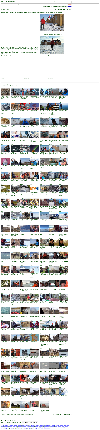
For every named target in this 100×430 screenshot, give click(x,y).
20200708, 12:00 (15, 152)
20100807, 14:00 (44, 370)
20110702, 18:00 (53, 356)
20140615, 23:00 (15, 246)
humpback (22, 234)
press (18, 427)
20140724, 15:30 (24, 206)
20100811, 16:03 (34, 370)
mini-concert (43, 207)
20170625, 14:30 (44, 179)
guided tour (13, 371)
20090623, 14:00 (24, 395)
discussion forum (34, 112)
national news (23, 410)
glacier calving (43, 126)
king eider (13, 247)
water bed (13, 289)
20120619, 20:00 (53, 328)
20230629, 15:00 (63, 96)
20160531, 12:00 (53, 192)
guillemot (59, 426)
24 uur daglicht (43, 329)
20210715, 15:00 (44, 125)
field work (51, 234)
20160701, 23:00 (34, 192)
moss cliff (32, 383)
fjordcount (20, 426)
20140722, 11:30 (53, 206)
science (41, 238)
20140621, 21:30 (34, 233)
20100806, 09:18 (53, 370)
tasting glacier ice (5, 180)
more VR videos (5, 140)
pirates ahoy (4, 194)
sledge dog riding (24, 302)
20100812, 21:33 (24, 370)
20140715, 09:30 (15, 219)
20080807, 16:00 (44, 395)
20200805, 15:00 (53, 139)
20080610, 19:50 (34, 409)
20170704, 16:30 (24, 179)
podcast (2, 427)
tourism (11, 428)
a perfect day (62, 112)
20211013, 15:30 (44, 110)
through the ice (53, 97)
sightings (23, 414)
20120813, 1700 (34, 288)
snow (49, 427)
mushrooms (62, 371)
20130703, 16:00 (24, 260)
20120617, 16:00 (63, 328)
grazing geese (23, 371)
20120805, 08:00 (34, 301)
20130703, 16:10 (15, 260)
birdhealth (53, 425)
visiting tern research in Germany (32, 276)
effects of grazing (5, 289)
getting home (23, 180)
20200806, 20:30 (44, 139)
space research (58, 427)
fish (16, 426)
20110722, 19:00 (15, 356)
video (26, 428)
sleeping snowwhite (61, 317)
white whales (14, 153)
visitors (29, 428)
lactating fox (4, 396)
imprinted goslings (44, 396)
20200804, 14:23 (63, 139)
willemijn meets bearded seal (24, 290)
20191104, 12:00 (5, 165)
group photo (33, 410)
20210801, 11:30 (5, 125)
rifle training (42, 316)
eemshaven (6, 426)
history (63, 426)
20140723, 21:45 (44, 206)
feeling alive (62, 247)
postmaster (15, 427)
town (14, 428)
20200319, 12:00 (34, 152)
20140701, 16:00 (15, 233)
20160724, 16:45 (5, 192)
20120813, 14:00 (44, 288)
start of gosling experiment (14, 235)
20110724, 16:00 (53, 341)
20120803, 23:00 (44, 301)
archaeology (11, 425)
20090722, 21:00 (15, 382)
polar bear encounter (32, 127)
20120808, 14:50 (63, 288)
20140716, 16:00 (5, 219)
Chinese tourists (34, 180)
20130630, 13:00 (44, 260)
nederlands (31, 414)
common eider (66, 425)
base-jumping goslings (43, 248)
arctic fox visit (14, 261)
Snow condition (53, 194)
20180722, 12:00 (44, 165)
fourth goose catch (63, 140)
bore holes (42, 383)
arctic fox (15, 425)
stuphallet (13, 343)
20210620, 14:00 (5, 139)
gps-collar (52, 426)
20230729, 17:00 (44, 96)
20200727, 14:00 (5, 152)
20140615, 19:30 (5, 246)
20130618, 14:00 (5, 273)
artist (29, 425)
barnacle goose (48, 425)
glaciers (36, 426)
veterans (23, 428)
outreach (32, 343)
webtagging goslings (62, 98)
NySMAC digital (24, 153)
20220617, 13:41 (5, 110)
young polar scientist (47, 428)
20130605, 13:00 (24, 273)
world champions (15, 274)
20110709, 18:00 (34, 356)
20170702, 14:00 (34, 179)
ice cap (2, 302)
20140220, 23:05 (34, 246)
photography (14, 410)
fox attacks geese (24, 126)
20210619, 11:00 (15, 139)
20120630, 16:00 (15, 328)
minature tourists (24, 343)
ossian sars (52, 343)
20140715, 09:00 (34, 219)
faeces (14, 426)
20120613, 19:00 (34, 341)
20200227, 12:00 (44, 152)
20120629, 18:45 (24, 328)
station (15, 414)
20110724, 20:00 (63, 341)
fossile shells (33, 371)
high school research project (53, 208)
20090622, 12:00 (34, 395)
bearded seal (4, 126)
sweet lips (51, 357)
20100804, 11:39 (5, 382)
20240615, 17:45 (15, 96)
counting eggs (33, 396)
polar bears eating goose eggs (53, 275)
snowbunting (53, 427)
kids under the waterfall (14, 194)
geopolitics (32, 426)
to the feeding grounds (33, 221)
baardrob (22, 329)
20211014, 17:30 (34, 110)
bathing (22, 220)
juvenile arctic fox (63, 302)
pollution (10, 427)
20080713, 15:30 (5, 409)
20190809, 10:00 (24, 165)
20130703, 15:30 (34, 260)
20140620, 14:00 (53, 233)
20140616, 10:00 (63, 233)
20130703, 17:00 (5, 260)
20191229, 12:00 (63, 152)
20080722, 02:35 (53, 395)
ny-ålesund (19, 414)
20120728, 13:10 (63, 301)
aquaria (6, 425)
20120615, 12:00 (24, 341)
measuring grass (24, 383)
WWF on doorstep (63, 261)
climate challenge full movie (44, 154)
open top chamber (15, 396)
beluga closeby (14, 316)
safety (38, 427)
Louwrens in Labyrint (23, 262)
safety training (4, 274)
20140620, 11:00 (44, 233)
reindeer (26, 427)
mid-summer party (34, 234)
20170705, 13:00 (15, 179)
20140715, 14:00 (44, 219)
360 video (22, 140)
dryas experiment (63, 207)
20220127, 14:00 (24, 110)
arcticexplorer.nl (25, 425)
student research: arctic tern (63, 235)
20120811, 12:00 (53, 288)
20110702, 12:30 (63, 356)
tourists (41, 357)
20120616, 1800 (14, 341)
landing (2, 261)
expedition (10, 426)
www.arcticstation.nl (8, 2)
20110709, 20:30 (24, 356)
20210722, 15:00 (15, 125)
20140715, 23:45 (63, 219)
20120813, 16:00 (24, 288)
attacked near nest (15, 97)
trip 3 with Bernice (63, 167)
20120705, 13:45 (63, 315)
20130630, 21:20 (53, 260)
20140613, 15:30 (24, 246)
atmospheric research (35, 425)
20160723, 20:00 (15, 192)
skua (46, 427)
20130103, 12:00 (53, 273)
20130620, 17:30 (63, 260)
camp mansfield (34, 261)
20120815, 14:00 (5, 288)
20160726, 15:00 (63, 179)
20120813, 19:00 (15, 288)
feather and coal (34, 302)
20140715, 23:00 (53, 219)
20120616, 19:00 (5, 341)
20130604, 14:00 (34, 273)
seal (44, 427)
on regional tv (33, 194)
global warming (46, 426)
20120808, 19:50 (15, 301)
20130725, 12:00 (44, 246)
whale (41, 234)
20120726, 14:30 (24, 315)
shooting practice (44, 274)
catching (57, 425)
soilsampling (4, 343)
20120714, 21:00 (44, 315)
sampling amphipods (61, 330)
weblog (2, 88)
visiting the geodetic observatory (52, 113)
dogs (2, 426)
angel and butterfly (53, 289)
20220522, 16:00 (15, 110)
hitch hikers (32, 329)
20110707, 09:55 (44, 356)
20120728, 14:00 (5, 315)
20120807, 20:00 (24, 301)
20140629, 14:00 (24, 233)
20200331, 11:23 (24, 152)
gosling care (4, 410)
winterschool (23, 112)
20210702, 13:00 (63, 125)
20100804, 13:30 (63, 370)
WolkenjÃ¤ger (14, 167)
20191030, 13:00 (15, 165)
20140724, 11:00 (15, 206)
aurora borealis (33, 153)
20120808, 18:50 (5, 301)
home (2, 414)
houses (66, 426)
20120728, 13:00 (53, 301)
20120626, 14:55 (34, 328)
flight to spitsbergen (33, 141)
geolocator (24, 426)
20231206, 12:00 (34, 96)
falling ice (13, 126)
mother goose (33, 247)
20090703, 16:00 (34, 382)
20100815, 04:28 (15, 370)
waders (33, 428)
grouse (56, 426)
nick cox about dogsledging (23, 358)
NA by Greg (62, 153)
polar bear (6, 427)
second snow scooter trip (23, 248)
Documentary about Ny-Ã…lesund (23, 98)
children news (62, 274)
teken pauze (4, 329)
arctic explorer (14, 140)
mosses (3, 383)
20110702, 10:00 (5, 370)
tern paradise (62, 180)
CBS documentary (34, 97)
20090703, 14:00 (44, 382)
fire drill (2, 357)
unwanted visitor (53, 180)
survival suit (62, 289)
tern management (5, 207)
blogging (42, 167)
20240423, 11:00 (24, 96)
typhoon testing (43, 194)
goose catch (52, 371)
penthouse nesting (5, 220)
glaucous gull (41, 426)
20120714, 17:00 (53, 315)
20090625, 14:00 (63, 382)
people (12, 414)
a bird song (13, 207)
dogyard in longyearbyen (43, 112)
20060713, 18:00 (44, 409)
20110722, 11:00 (5, 356)
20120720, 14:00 (34, 315)
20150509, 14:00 (5, 206)
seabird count (4, 153)
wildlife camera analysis (14, 112)
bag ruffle (42, 302)
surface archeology (54, 220)
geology (28, 426)
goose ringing (43, 97)
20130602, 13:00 (44, 273)
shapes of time (52, 167)
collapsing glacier (34, 289)
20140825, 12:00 (63, 192)
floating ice (3, 316)
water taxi (13, 220)
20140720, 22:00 (63, 206)
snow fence (52, 316)
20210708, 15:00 (53, 125)
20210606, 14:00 (34, 139)
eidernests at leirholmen (62, 384)
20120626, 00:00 (44, 328)
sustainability (3, 428)
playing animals (53, 396)
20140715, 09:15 (24, 219)
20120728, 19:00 (15, 315)
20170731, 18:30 (5, 179)
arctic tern (61, 396)
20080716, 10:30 (63, 395)
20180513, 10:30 (53, 165)
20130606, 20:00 (15, 273)
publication (22, 427)
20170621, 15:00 (53, 179)
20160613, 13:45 (44, 192)
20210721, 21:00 (24, 125)
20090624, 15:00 (15, 395)
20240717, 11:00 (5, 96)
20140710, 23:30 (5, 233)
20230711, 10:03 (53, 96)
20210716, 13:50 (34, 125)
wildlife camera (40, 428)
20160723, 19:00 (24, 192)
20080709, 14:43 (15, 409)
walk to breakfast (5, 371)
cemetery (61, 425)
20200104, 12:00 (53, 152)
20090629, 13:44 (53, 382)
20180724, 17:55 (34, 165)
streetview (67, 427)
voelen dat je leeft (53, 247)
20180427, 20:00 (63, 165)
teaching (7, 428)
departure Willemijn (25, 207)
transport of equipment (23, 275)
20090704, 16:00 (24, 382)
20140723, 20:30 (34, 206)
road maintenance (34, 316)
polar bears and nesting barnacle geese (44, 344)
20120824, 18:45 (63, 273)
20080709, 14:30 (24, 409)
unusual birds (18, 428)
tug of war (22, 194)
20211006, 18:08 (53, 110)
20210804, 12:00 (63, 110)
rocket (35, 427)
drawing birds (43, 180)
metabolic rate (23, 316)
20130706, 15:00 (53, 246)
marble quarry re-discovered (63, 343)
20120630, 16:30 (5, 328)
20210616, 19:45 (24, 139)
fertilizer (51, 302)
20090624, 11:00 (5, 395)
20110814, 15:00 (44, 341)
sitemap (27, 414)
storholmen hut (43, 289)
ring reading (31, 427)
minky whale (62, 357)
